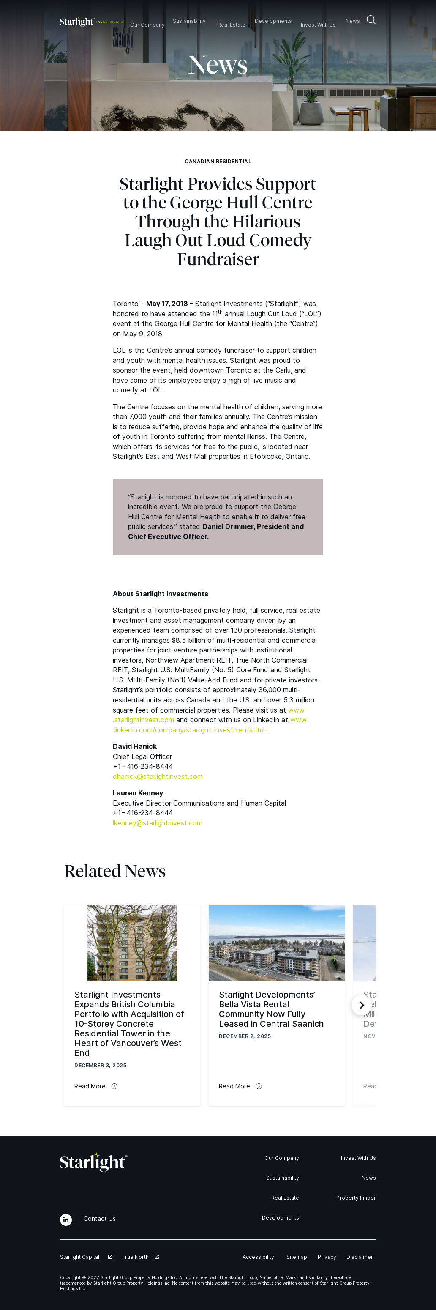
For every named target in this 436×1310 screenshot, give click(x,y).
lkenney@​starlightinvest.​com (157, 823)
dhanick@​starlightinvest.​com (158, 776)
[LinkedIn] (66, 1220)
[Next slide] (362, 1005)
